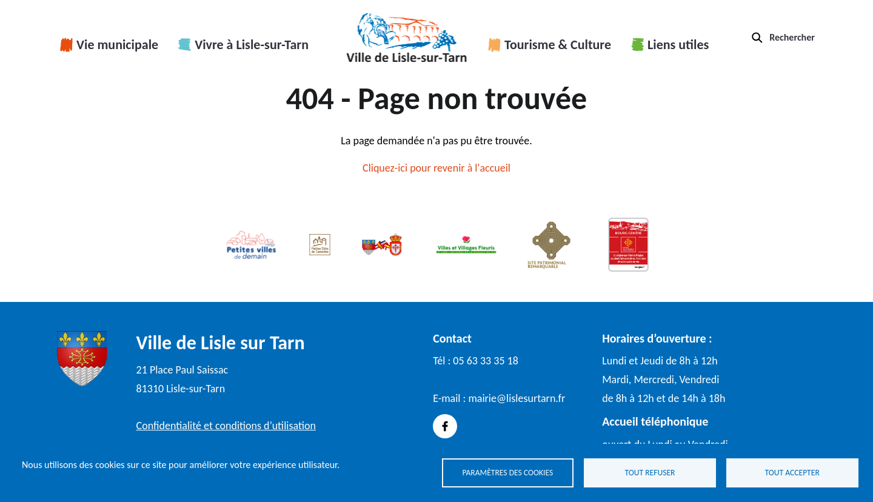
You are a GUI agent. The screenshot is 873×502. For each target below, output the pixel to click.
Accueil (406, 38)
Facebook (445, 426)
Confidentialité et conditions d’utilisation (226, 425)
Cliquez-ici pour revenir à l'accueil (436, 168)
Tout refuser (650, 472)
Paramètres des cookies (507, 472)
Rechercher (792, 37)
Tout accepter (792, 472)
